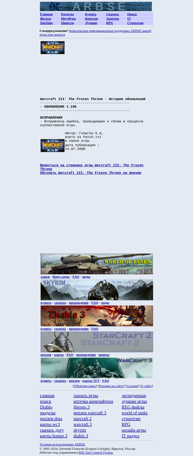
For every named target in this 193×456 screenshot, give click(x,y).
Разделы (67, 14)
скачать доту (52, 430)
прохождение (79, 303)
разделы (48, 412)
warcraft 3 (83, 424)
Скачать (112, 14)
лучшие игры (134, 401)
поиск (45, 401)
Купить (90, 14)
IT (129, 18)
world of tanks (135, 412)
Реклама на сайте (111, 386)
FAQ (75, 277)
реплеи (46, 355)
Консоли (91, 18)
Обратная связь (85, 386)
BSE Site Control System (96, 452)
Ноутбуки (68, 18)
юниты (104, 355)
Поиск (132, 14)
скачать (60, 303)
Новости (67, 23)
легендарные (134, 395)
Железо (45, 18)
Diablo (46, 406)
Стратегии (135, 23)
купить (46, 303)
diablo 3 (81, 435)
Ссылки (132, 386)
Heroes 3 (82, 406)
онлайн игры (134, 430)
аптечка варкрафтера (93, 401)
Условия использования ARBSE (62, 444)
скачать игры (86, 395)
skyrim (80, 430)
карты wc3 (50, 424)
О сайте (146, 386)
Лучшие (91, 23)
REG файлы (133, 406)
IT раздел (130, 435)
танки (45, 277)
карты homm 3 (53, 435)
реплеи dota (51, 418)
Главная (46, 14)
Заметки (112, 18)
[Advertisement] (97, 74)
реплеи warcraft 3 (90, 412)
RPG (109, 23)
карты (59, 355)
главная (47, 395)
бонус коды (61, 277)
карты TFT (90, 381)
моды (86, 277)
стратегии (131, 418)
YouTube (46, 23)
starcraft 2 (83, 418)
